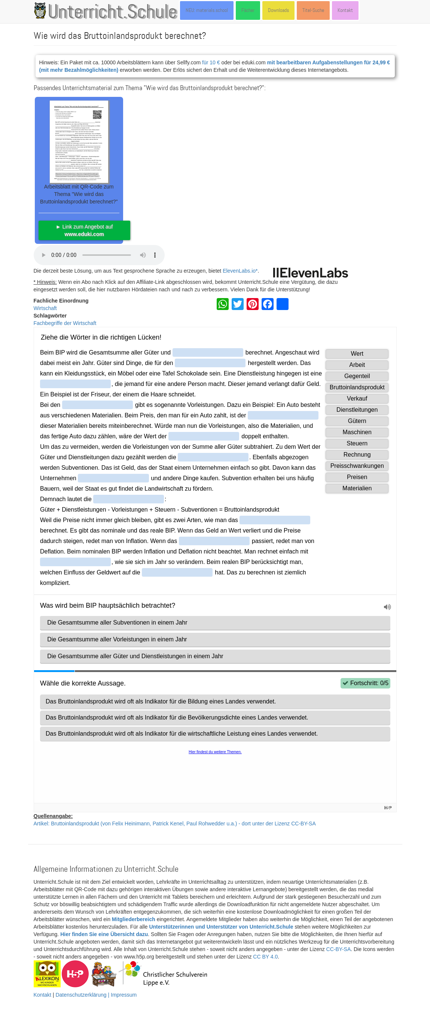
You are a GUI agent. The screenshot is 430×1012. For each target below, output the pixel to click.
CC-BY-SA (338, 949)
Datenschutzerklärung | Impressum (96, 995)
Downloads (278, 10)
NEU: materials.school (207, 10)
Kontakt (345, 10)
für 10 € (211, 62)
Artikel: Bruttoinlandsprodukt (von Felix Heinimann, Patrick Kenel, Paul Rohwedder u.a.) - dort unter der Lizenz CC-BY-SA (175, 824)
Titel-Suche (313, 10)
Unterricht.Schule (112, 12)
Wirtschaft (45, 308)
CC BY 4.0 (265, 957)
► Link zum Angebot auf (84, 230)
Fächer (247, 10)
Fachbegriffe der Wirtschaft (65, 323)
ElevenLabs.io (239, 271)
